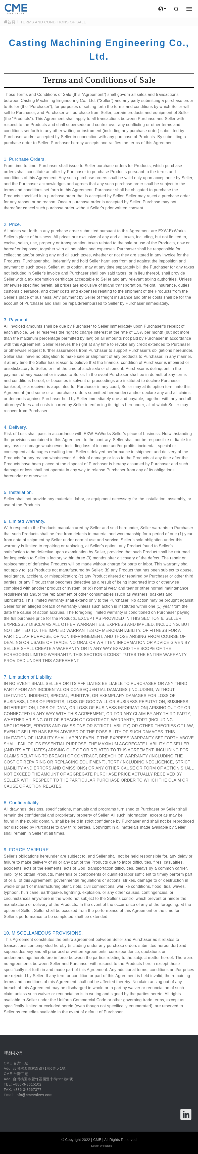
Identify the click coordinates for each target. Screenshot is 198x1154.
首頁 (9, 22)
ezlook (108, 1145)
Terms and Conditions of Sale (53, 22)
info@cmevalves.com (34, 1095)
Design (95, 1145)
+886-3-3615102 (27, 1084)
